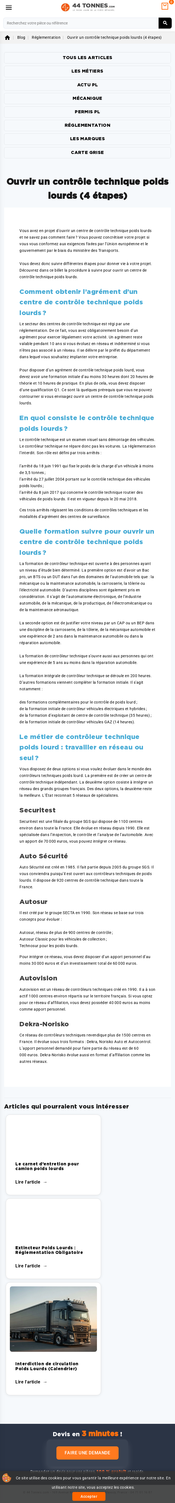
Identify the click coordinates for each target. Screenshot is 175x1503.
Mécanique (87, 98)
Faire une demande (87, 1452)
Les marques (87, 139)
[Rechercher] (87, 23)
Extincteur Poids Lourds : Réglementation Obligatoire (49, 1250)
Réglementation (88, 125)
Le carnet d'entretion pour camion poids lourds (47, 1166)
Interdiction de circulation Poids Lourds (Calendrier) (47, 1366)
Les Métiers (87, 71)
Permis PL (87, 112)
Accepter (89, 1496)
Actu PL (87, 85)
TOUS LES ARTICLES (88, 58)
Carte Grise (87, 152)
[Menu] (9, 7)
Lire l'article (27, 1182)
